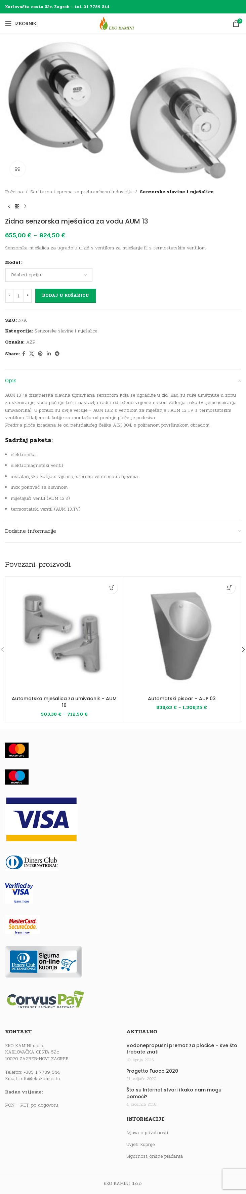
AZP (30, 342)
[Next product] (25, 207)
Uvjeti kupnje (140, 1144)
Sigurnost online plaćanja (154, 1156)
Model (12, 262)
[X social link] (31, 354)
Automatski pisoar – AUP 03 (182, 698)
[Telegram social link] (57, 354)
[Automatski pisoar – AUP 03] (182, 635)
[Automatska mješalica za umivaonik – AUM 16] (64, 635)
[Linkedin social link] (49, 354)
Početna (14, 191)
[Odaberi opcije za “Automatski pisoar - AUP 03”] (229, 588)
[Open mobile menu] (21, 23)
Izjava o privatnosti (147, 1132)
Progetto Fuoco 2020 (152, 1071)
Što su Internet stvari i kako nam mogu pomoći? (173, 1093)
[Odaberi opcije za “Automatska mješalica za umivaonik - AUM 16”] (112, 588)
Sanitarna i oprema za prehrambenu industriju (81, 191)
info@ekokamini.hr (39, 1078)
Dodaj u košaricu (65, 295)
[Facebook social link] (23, 354)
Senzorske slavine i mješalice (177, 191)
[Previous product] (9, 207)
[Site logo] (123, 23)
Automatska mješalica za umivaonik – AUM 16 (64, 702)
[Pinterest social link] (40, 354)
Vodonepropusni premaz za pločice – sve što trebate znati (181, 1049)
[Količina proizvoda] (18, 296)
